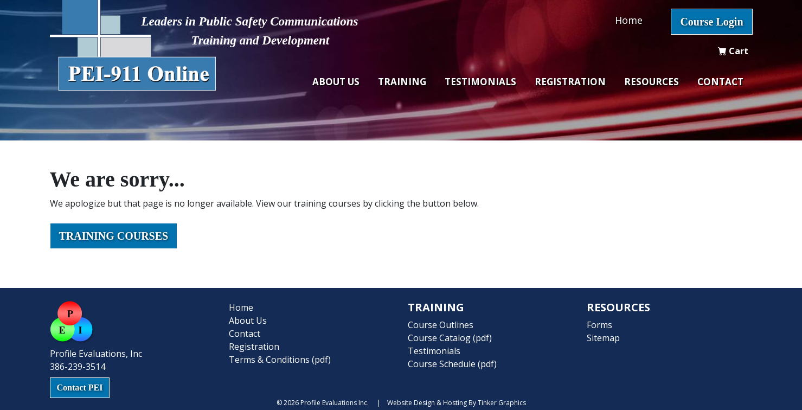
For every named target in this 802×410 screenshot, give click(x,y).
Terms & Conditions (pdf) (280, 360)
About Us (336, 81)
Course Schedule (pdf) (452, 364)
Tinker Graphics (502, 402)
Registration (570, 81)
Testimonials (480, 81)
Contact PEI (80, 387)
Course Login (711, 22)
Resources (651, 81)
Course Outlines (440, 325)
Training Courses (114, 236)
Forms (599, 325)
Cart (733, 51)
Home (629, 20)
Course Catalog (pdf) (450, 338)
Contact (720, 81)
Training (402, 81)
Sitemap (603, 338)
